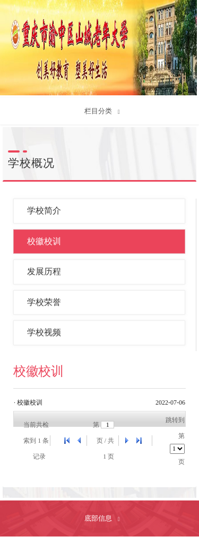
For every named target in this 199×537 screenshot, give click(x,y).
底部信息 (99, 518)
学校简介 (44, 210)
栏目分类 (99, 111)
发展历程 (44, 271)
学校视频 (44, 332)
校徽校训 (44, 241)
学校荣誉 (44, 302)
